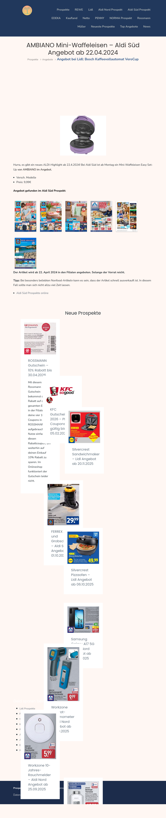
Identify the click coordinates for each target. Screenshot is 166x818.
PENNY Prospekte (31, 727)
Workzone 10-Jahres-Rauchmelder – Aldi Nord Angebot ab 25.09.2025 (41, 569)
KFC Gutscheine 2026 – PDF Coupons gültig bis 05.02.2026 (82, 364)
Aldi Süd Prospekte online (32, 293)
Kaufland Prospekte (32, 737)
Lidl (90, 10)
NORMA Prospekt (120, 18)
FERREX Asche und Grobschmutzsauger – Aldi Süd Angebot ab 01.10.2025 (91, 453)
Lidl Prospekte (29, 722)
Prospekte (63, 10)
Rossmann (143, 18)
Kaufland (71, 18)
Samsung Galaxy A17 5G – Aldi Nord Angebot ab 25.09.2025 (127, 514)
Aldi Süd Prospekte (32, 753)
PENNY (99, 18)
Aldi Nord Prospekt (110, 10)
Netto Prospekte (30, 732)
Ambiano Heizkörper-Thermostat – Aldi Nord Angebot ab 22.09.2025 (125, 590)
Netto (86, 18)
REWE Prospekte (31, 742)
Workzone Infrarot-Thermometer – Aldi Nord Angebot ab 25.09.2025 (84, 554)
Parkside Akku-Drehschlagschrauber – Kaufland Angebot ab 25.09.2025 (49, 646)
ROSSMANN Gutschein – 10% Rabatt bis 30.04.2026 (40, 370)
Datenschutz (20, 808)
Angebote (49, 59)
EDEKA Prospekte (31, 758)
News (146, 26)
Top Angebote (129, 26)
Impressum (36, 808)
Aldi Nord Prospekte (33, 748)
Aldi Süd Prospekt (139, 10)
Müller (82, 26)
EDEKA (56, 18)
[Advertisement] (83, 89)
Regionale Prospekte (33, 763)
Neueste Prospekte (103, 26)
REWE (79, 10)
